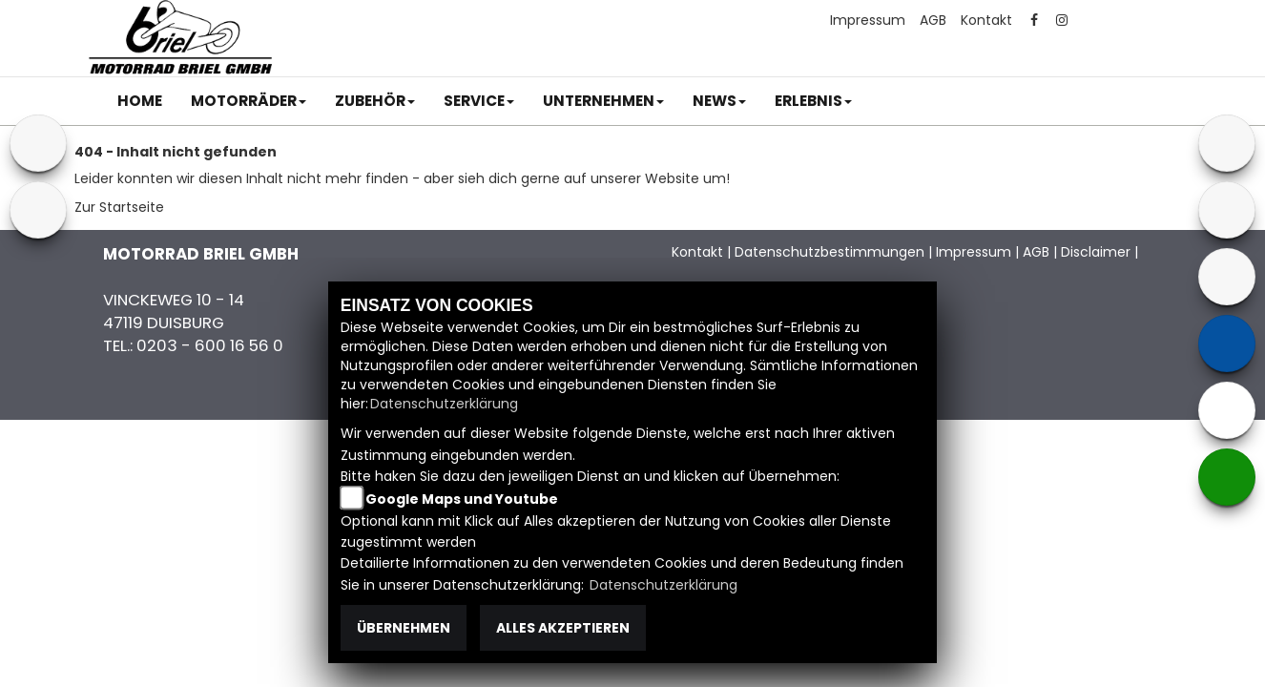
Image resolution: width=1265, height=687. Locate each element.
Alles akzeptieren (563, 627)
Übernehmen (403, 627)
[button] (248, 101)
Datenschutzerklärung (444, 403)
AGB (933, 20)
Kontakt (986, 20)
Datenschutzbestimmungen (829, 251)
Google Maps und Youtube (461, 499)
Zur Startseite (119, 207)
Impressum (867, 20)
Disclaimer (1095, 251)
